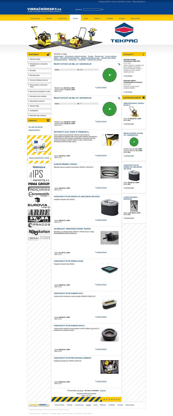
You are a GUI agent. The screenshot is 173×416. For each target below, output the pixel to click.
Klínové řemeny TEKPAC (65, 164)
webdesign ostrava (55, 413)
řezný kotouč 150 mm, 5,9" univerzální (72, 98)
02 (107, 399)
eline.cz (67, 409)
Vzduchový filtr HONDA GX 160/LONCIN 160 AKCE (77, 196)
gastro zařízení (87, 413)
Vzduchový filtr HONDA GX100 (68, 261)
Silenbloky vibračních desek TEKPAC (72, 229)
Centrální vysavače (67, 413)
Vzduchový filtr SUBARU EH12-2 (69, 326)
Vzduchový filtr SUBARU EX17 (68, 293)
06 (116, 399)
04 (112, 399)
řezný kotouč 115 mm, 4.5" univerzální (133, 134)
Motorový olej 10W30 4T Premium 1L (71, 132)
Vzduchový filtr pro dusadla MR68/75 (72, 358)
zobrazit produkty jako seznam (86, 393)
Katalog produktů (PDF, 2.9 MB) (39, 158)
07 (119, 399)
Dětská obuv (78, 413)
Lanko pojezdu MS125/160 (130, 198)
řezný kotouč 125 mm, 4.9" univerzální (72, 64)
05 (114, 399)
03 (109, 399)
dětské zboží (45, 413)
